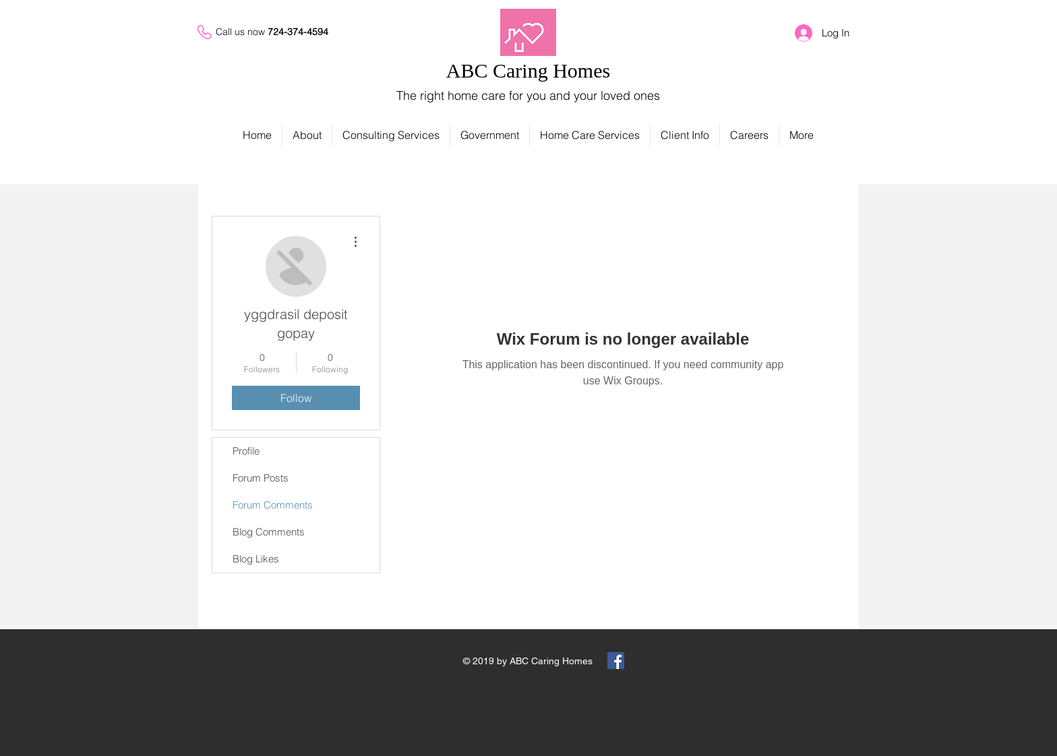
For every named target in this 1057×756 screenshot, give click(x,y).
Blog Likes (256, 558)
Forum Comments (273, 504)
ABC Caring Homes (528, 70)
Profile (246, 450)
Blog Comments (269, 531)
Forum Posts (261, 477)
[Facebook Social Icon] (615, 660)
